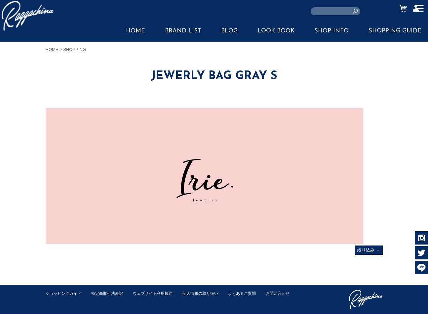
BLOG (229, 31)
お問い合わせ (58, 300)
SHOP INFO (331, 31)
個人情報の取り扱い (210, 293)
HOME (135, 31)
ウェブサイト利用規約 (159, 293)
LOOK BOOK (275, 31)
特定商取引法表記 (111, 293)
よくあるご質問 (255, 293)
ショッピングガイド (65, 293)
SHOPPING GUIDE (395, 31)
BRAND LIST (183, 31)
